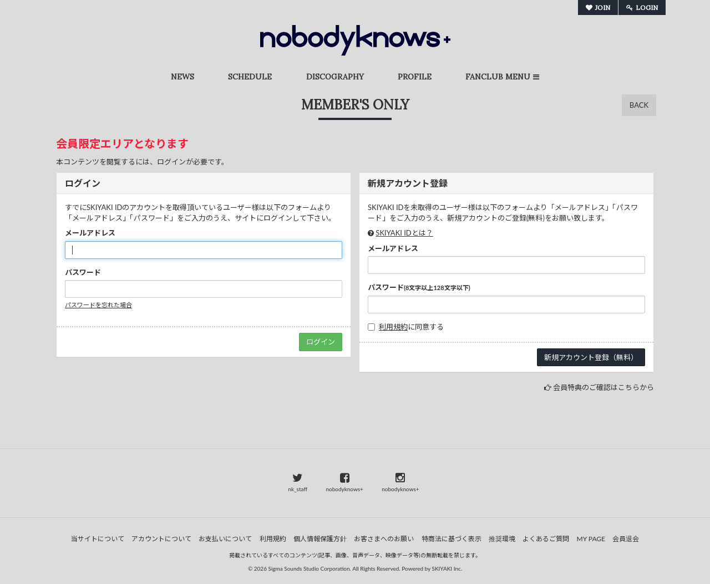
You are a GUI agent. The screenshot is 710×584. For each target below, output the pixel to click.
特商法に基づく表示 (451, 539)
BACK (639, 105)
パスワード (83, 272)
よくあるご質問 (546, 539)
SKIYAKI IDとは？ (404, 232)
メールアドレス (90, 232)
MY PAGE (591, 539)
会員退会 (625, 539)
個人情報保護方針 (320, 539)
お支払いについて (225, 539)
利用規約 (393, 326)
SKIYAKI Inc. (447, 568)
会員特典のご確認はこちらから (603, 387)
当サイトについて (97, 539)
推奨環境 (502, 539)
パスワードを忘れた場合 (98, 304)
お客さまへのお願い (384, 539)
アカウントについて (161, 539)
